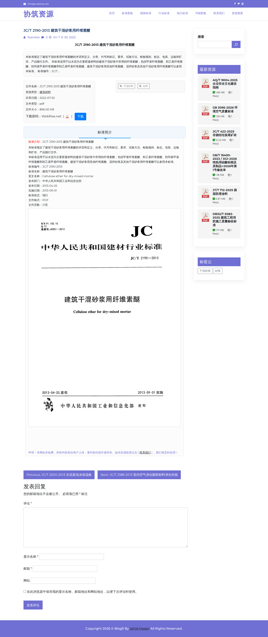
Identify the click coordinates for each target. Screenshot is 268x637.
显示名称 (30, 556)
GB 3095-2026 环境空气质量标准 (225, 109)
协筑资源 (38, 14)
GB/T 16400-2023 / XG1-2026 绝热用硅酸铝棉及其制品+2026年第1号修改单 (225, 162)
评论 (27, 503)
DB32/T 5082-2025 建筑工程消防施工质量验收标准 (225, 219)
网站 (26, 580)
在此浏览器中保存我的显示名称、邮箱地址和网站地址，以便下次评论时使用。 (82, 592)
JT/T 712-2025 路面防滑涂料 (225, 192)
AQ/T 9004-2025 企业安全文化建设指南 (225, 83)
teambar (33, 37)
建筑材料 (45, 92)
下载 (80, 116)
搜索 (201, 37)
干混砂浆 (126, 85)
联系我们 (145, 452)
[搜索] (236, 44)
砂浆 (143, 85)
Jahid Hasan (140, 628)
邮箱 (27, 568)
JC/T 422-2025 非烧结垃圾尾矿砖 (225, 133)
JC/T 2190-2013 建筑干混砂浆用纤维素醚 (105, 45)
